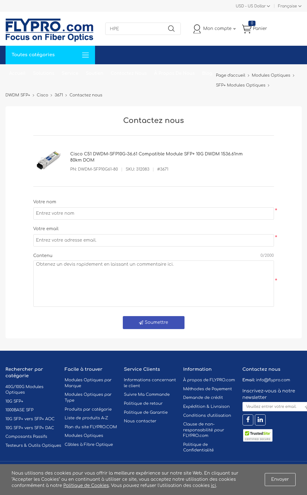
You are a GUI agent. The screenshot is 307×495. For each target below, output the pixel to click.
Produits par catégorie (88, 409)
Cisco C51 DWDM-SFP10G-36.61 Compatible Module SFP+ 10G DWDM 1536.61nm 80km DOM (156, 157)
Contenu (43, 255)
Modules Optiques (84, 436)
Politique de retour (143, 403)
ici (213, 485)
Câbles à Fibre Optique (89, 444)
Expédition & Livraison (206, 406)
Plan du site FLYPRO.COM (91, 427)
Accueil (17, 73)
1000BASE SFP (20, 410)
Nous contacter (140, 421)
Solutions (43, 73)
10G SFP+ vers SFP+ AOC (30, 419)
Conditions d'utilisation (207, 415)
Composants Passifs (26, 436)
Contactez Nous (129, 73)
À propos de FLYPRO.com (209, 380)
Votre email (46, 228)
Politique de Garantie (146, 412)
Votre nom (44, 202)
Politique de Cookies (86, 485)
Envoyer (280, 479)
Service (70, 73)
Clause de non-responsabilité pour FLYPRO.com (203, 430)
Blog (207, 73)
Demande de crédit (203, 398)
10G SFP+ (14, 401)
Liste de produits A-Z (86, 418)
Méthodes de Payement (207, 389)
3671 (59, 95)
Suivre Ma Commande (147, 394)
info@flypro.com (273, 380)
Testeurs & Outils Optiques (33, 445)
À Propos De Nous (174, 73)
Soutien (94, 73)
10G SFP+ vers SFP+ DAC (30, 428)
